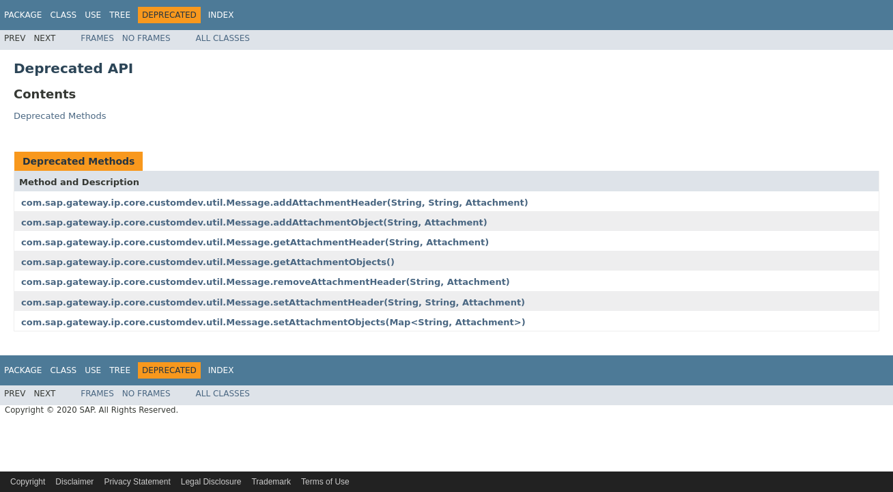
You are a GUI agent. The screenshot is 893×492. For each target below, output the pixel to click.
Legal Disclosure (211, 482)
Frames (97, 38)
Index (221, 15)
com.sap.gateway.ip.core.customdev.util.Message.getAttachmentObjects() (208, 262)
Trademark (271, 482)
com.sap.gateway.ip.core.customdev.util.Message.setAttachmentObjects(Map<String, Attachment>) (273, 322)
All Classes (223, 38)
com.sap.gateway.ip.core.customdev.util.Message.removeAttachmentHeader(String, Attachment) (265, 282)
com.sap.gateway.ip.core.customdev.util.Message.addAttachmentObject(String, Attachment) (254, 222)
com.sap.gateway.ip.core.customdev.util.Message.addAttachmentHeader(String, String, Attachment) (274, 202)
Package (23, 15)
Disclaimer (74, 482)
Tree (119, 15)
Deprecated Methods (60, 116)
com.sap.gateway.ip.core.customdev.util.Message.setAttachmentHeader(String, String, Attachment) (273, 302)
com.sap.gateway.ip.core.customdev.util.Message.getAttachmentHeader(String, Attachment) (255, 242)
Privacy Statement (137, 482)
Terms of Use (325, 482)
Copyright (27, 482)
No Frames (146, 38)
